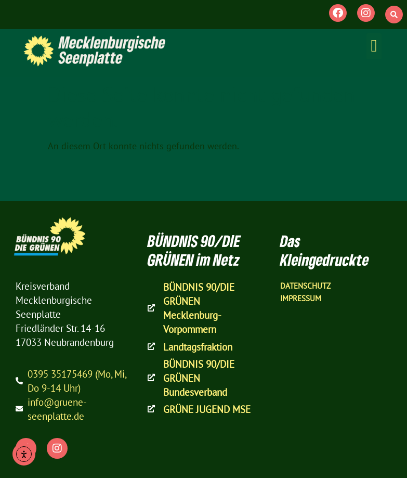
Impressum (300, 298)
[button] (394, 14)
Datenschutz (305, 286)
